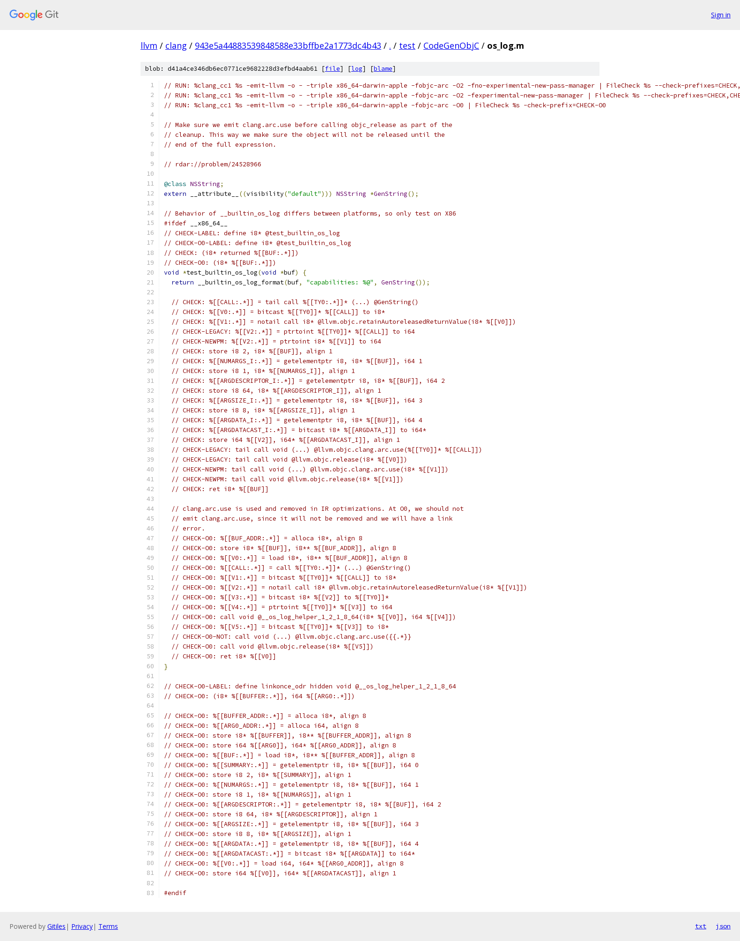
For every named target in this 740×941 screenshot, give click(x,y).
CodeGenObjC (451, 45)
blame (383, 69)
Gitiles (56, 926)
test (407, 45)
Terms (108, 926)
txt (700, 926)
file (332, 69)
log (357, 69)
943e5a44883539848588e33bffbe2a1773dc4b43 (288, 45)
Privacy (82, 926)
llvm (149, 45)
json (723, 926)
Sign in (721, 14)
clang (176, 45)
